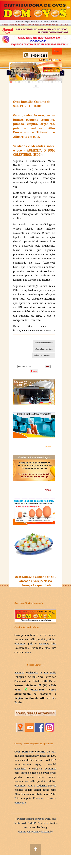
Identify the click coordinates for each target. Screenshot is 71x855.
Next (62, 73)
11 (44, 82)
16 (60, 82)
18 (37, 86)
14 (54, 82)
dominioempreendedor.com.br (35, 831)
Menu (57, 51)
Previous (9, 73)
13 (50, 82)
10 (40, 82)
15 (57, 82)
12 (47, 82)
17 (34, 86)
